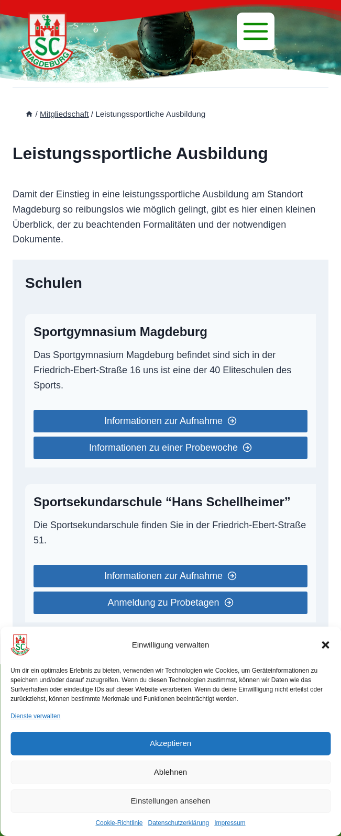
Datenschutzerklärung (178, 823)
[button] (325, 645)
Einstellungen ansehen (171, 800)
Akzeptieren (170, 743)
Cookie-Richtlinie (118, 823)
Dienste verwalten (35, 716)
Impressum (229, 823)
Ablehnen (170, 771)
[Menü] (255, 31)
